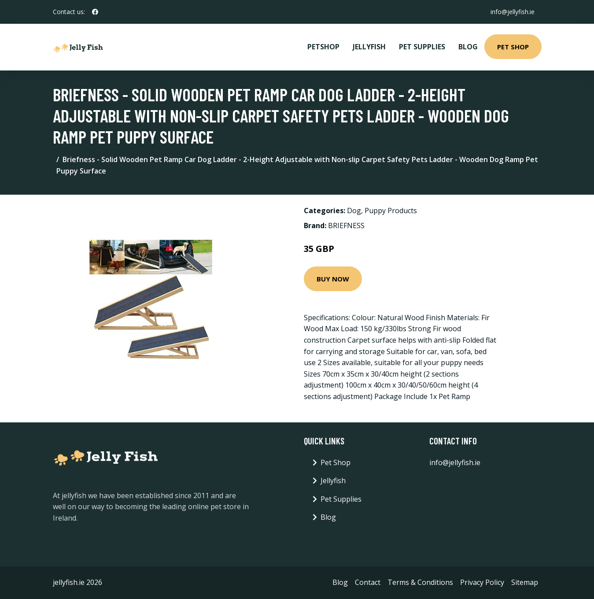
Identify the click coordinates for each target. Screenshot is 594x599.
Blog (468, 47)
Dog (354, 210)
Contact (367, 582)
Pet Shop (513, 46)
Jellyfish (369, 47)
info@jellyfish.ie (513, 11)
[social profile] (95, 12)
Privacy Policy (482, 582)
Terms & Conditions (420, 582)
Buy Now (333, 278)
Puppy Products (391, 210)
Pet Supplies (422, 47)
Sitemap (524, 582)
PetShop (323, 47)
